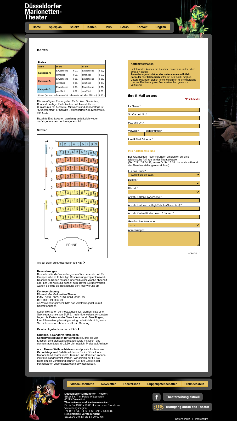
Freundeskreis (194, 384)
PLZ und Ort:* (136, 122)
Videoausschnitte (82, 384)
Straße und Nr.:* (137, 114)
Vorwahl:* (136, 130)
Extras (124, 27)
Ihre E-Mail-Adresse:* (140, 139)
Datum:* (133, 179)
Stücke (74, 27)
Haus (108, 27)
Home (37, 27)
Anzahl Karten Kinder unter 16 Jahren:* (151, 213)
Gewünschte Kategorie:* (142, 221)
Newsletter (108, 384)
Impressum (201, 418)
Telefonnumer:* (153, 130)
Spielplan (55, 27)
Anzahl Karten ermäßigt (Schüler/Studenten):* (155, 205)
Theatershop (131, 384)
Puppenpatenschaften (162, 384)
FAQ (75, 329)
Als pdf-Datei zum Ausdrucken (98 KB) (59, 262)
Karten (91, 27)
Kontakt (142, 27)
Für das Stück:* (137, 171)
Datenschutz (182, 418)
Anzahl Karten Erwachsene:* (145, 197)
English (161, 27)
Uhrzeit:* (133, 188)
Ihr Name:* (134, 106)
